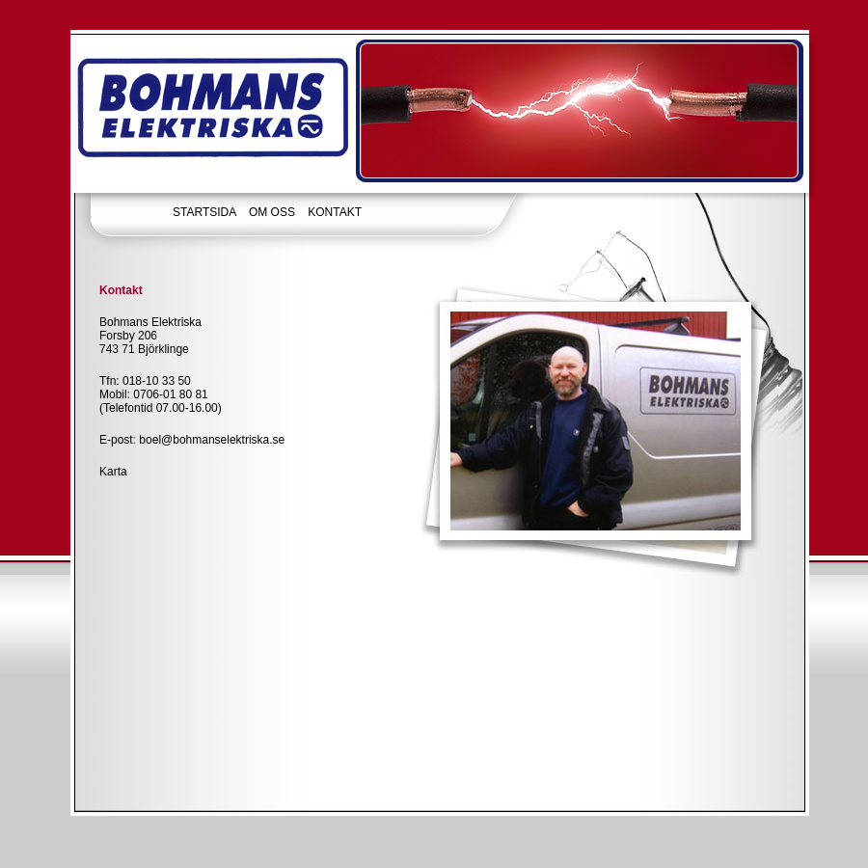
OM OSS (272, 212)
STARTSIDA (204, 212)
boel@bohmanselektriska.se (212, 440)
